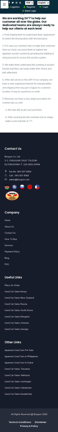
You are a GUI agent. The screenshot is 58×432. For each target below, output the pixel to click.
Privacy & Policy (29, 426)
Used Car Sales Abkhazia (17, 375)
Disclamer (40, 422)
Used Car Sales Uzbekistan (18, 387)
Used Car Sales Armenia (17, 322)
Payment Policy (12, 251)
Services (9, 245)
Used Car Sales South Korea (19, 310)
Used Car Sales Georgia (16, 329)
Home (7, 220)
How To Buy (11, 239)
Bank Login (29, 11)
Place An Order (12, 285)
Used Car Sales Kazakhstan (18, 394)
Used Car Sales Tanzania (17, 368)
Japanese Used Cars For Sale (19, 350)
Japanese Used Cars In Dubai (19, 362)
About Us (9, 226)
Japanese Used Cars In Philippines (21, 356)
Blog (7, 258)
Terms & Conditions (20, 422)
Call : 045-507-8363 (19, 175)
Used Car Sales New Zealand (19, 297)
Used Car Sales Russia (16, 304)
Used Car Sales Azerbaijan (18, 381)
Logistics (13, 7)
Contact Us (10, 232)
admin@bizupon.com (19, 179)
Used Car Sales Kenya (16, 291)
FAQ (7, 264)
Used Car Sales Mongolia (17, 316)
